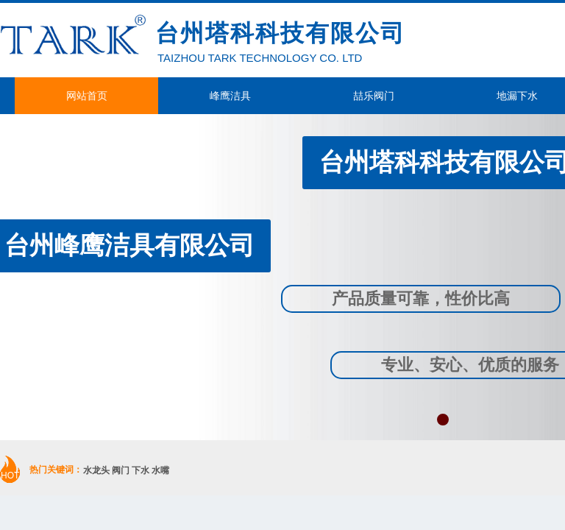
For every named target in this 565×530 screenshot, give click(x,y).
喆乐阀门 (373, 96)
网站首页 (86, 96)
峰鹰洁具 (230, 96)
